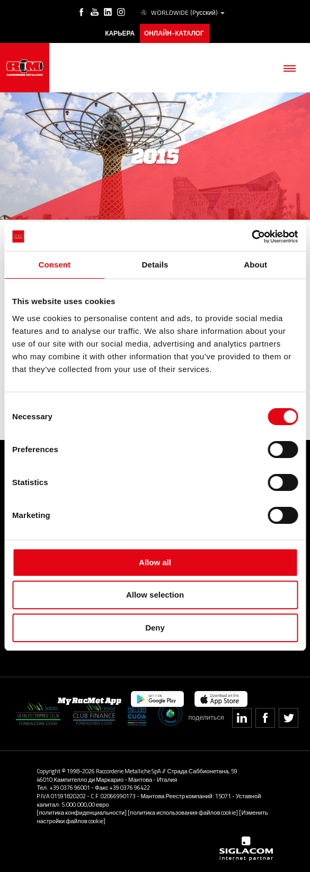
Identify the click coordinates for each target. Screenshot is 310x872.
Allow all (155, 562)
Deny (155, 627)
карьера (120, 33)
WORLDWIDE (181, 13)
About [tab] (255, 264)
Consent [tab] (54, 264)
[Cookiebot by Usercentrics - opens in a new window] (251, 237)
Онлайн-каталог (174, 33)
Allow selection (155, 594)
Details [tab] (155, 264)
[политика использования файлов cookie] (183, 812)
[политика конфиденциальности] (82, 812)
